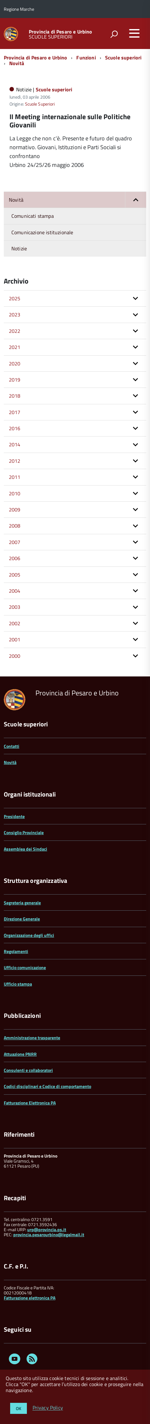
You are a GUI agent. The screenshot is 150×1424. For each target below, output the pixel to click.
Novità (16, 63)
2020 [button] (15, 363)
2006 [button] (15, 558)
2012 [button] (15, 461)
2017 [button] (15, 412)
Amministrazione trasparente (32, 1037)
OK (18, 1408)
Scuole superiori (123, 57)
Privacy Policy (48, 1408)
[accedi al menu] (134, 33)
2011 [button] (15, 477)
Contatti (11, 746)
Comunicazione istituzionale (42, 232)
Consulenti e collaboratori (28, 1070)
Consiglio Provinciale (24, 832)
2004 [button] (15, 591)
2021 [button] (15, 347)
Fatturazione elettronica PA (29, 1297)
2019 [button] (15, 379)
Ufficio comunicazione (25, 967)
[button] (136, 200)
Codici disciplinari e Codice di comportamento (47, 1086)
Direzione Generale (22, 918)
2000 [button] (15, 656)
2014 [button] (15, 444)
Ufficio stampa (18, 984)
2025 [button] (15, 298)
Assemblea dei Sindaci (25, 849)
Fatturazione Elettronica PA (30, 1102)
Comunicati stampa (32, 216)
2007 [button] (15, 542)
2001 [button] (15, 639)
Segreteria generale (22, 902)
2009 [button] (15, 509)
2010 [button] (15, 493)
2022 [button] (15, 331)
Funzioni (86, 57)
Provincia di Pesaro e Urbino (60, 31)
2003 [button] (15, 607)
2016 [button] (15, 428)
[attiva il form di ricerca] (113, 34)
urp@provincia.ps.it (46, 1229)
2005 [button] (15, 574)
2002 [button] (15, 623)
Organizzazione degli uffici (29, 935)
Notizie (19, 248)
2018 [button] (15, 396)
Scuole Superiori (40, 104)
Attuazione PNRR (20, 1054)
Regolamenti (16, 951)
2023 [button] (15, 314)
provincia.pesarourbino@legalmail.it (48, 1234)
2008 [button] (15, 525)
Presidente (14, 816)
